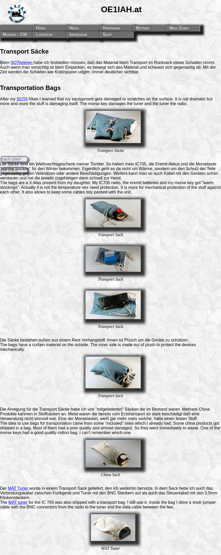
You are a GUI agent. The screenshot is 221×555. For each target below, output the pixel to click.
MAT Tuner (18, 488)
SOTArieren (22, 62)
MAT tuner (18, 502)
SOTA (22, 99)
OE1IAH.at (121, 9)
